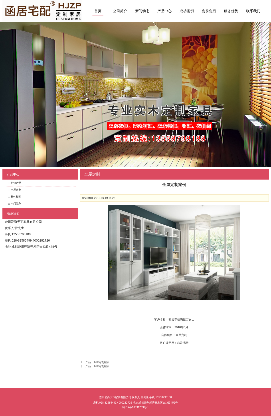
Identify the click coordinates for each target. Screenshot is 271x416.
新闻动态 (142, 11)
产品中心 (164, 11)
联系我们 (253, 11)
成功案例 (187, 11)
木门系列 (16, 203)
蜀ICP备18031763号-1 (135, 407)
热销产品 (16, 182)
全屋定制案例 (101, 362)
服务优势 (231, 11)
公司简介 (120, 11)
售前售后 (209, 11)
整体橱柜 (16, 196)
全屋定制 (16, 189)
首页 (97, 11)
